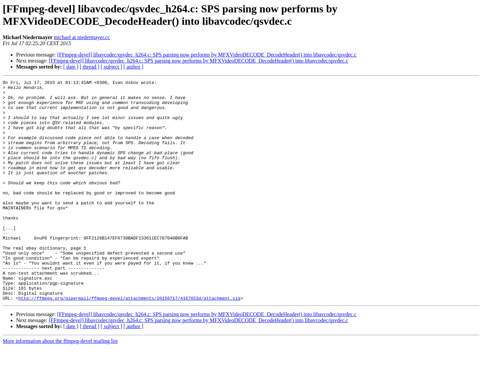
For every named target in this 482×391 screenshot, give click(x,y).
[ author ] (134, 67)
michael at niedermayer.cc (82, 37)
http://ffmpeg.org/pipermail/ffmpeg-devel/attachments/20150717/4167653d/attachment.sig (129, 342)
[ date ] (70, 67)
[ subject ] (111, 67)
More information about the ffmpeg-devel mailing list (60, 385)
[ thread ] (89, 67)
